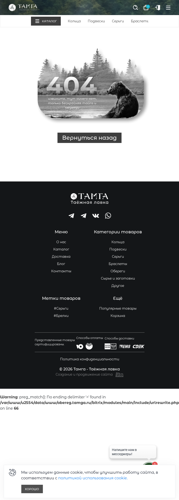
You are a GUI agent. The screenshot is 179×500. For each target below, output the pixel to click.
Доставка (61, 256)
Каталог (61, 249)
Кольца (74, 21)
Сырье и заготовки (118, 278)
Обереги (117, 271)
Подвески (96, 21)
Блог (61, 264)
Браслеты (140, 21)
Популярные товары (118, 308)
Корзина (117, 316)
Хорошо (32, 489)
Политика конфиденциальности (89, 359)
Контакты (61, 271)
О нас (61, 242)
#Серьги (61, 308)
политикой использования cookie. (93, 478)
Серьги (118, 21)
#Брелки (61, 316)
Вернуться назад (89, 137)
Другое (117, 286)
